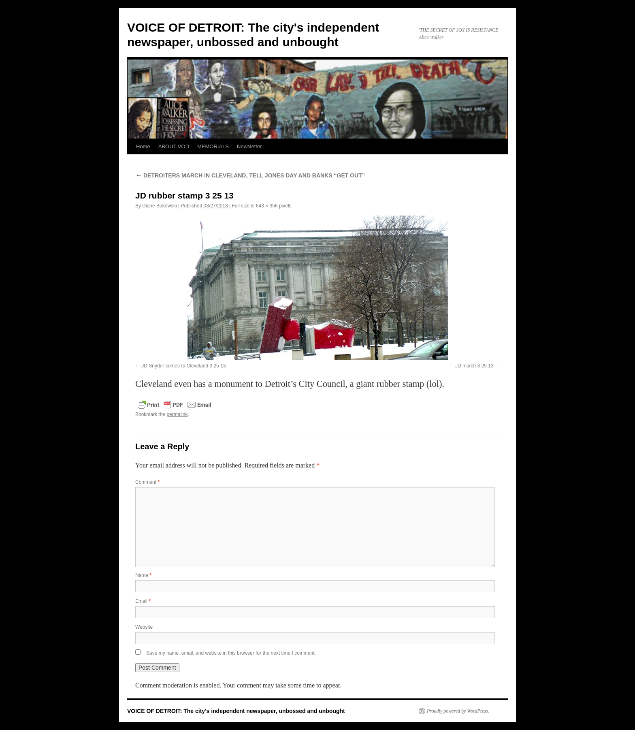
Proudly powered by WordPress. (458, 711)
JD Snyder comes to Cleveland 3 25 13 (183, 366)
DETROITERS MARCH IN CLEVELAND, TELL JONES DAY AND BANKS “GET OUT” (250, 175)
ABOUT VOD (173, 146)
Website (144, 627)
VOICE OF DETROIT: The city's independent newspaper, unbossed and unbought (236, 711)
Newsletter (249, 146)
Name (143, 575)
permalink (177, 414)
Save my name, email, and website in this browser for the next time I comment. (231, 653)
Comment (147, 482)
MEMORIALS (213, 146)
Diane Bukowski (159, 206)
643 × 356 (267, 206)
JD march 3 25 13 (474, 366)
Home (143, 146)
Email (143, 601)
